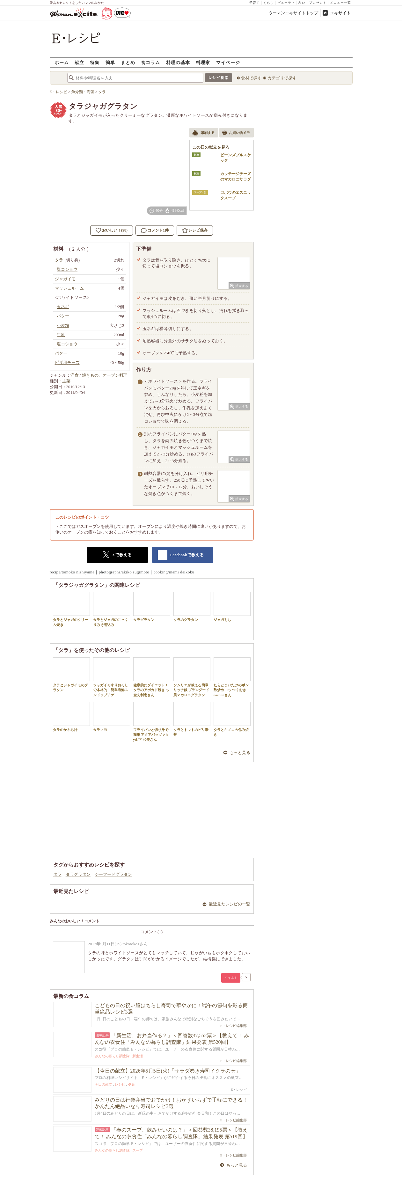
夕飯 (131, 1084)
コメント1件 (155, 230)
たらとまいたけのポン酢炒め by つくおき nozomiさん (232, 677)
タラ (57, 874)
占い (301, 2)
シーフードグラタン (113, 874)
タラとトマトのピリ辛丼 (191, 719)
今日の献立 (103, 1084)
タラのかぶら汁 (71, 717)
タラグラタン (151, 607)
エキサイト (340, 13)
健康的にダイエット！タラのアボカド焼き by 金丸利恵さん (151, 677)
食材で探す (251, 78)
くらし (268, 2)
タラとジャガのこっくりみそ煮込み (111, 609)
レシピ (120, 1084)
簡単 (110, 62)
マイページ (228, 62)
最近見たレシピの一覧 (229, 904)
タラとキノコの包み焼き (232, 719)
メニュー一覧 (340, 2)
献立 (79, 62)
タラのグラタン (191, 607)
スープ (137, 1150)
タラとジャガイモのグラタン (71, 674)
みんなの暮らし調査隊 (112, 1056)
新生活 (137, 1056)
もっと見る (240, 752)
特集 (94, 62)
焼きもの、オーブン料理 (105, 375)
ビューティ (286, 2)
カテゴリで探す (281, 78)
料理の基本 (178, 62)
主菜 (66, 381)
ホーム (62, 62)
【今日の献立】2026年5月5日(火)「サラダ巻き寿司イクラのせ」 (168, 1071)
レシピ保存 (198, 230)
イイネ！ (230, 977)
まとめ (128, 62)
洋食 (74, 375)
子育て (254, 2)
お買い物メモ (236, 133)
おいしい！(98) (115, 230)
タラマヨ (111, 717)
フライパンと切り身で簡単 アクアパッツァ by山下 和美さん (151, 722)
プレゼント (317, 2)
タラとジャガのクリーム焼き (71, 609)
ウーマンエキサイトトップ (293, 13)
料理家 (203, 62)
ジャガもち (232, 607)
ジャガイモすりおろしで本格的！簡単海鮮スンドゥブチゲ (111, 677)
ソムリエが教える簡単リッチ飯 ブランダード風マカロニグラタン (191, 677)
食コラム (150, 62)
